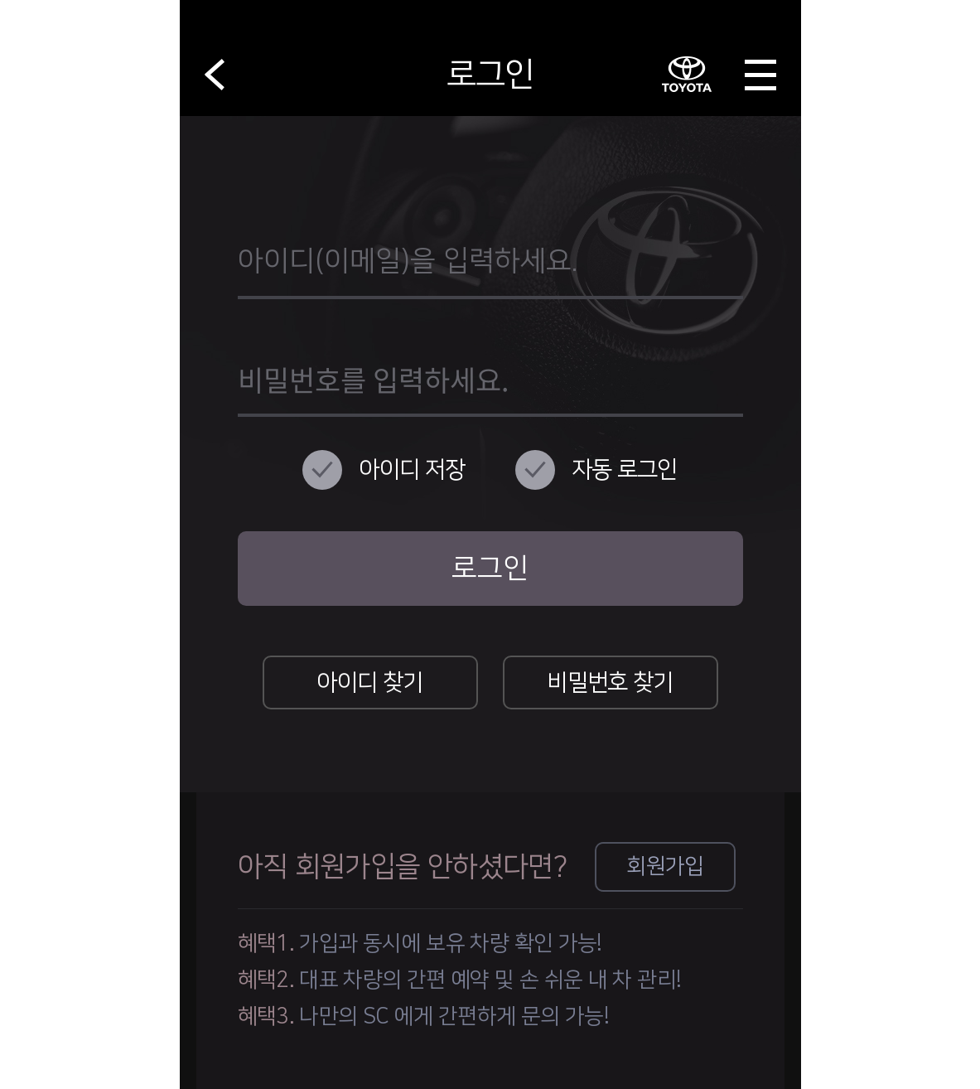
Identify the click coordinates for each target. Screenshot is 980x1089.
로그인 (490, 568)
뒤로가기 (215, 74)
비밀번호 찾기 (610, 682)
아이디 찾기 (369, 682)
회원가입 (664, 866)
